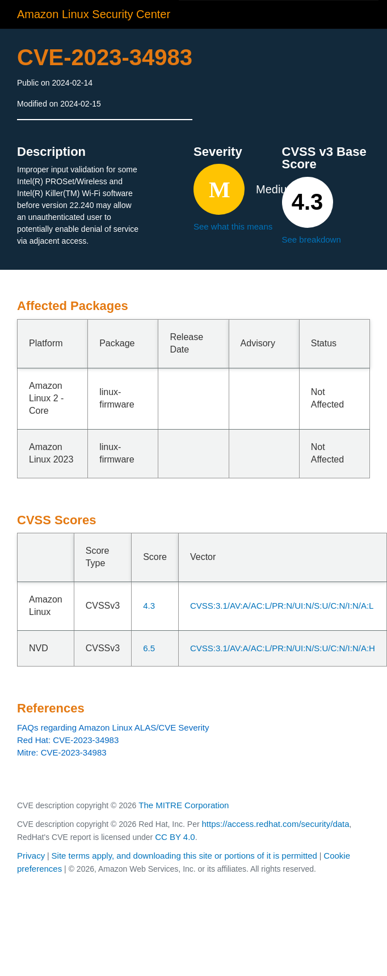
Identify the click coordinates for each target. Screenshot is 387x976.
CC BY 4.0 (175, 837)
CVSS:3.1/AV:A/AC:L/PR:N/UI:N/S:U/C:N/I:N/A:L (281, 605)
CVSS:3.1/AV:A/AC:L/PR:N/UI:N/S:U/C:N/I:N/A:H (282, 648)
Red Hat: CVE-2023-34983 (68, 740)
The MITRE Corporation (183, 805)
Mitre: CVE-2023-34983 (62, 752)
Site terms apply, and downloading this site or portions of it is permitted (184, 855)
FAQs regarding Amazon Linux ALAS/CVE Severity (113, 727)
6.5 (149, 648)
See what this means (233, 226)
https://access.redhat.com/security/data (275, 824)
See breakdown (311, 239)
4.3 (149, 605)
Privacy (31, 855)
